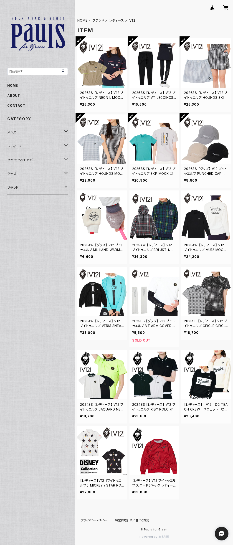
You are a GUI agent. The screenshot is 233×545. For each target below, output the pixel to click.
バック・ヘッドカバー (21, 160)
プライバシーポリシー (94, 520)
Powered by (154, 536)
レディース (116, 20)
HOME (82, 20)
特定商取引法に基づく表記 (132, 520)
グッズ (11, 174)
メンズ (11, 132)
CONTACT (16, 105)
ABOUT (13, 95)
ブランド (98, 20)
